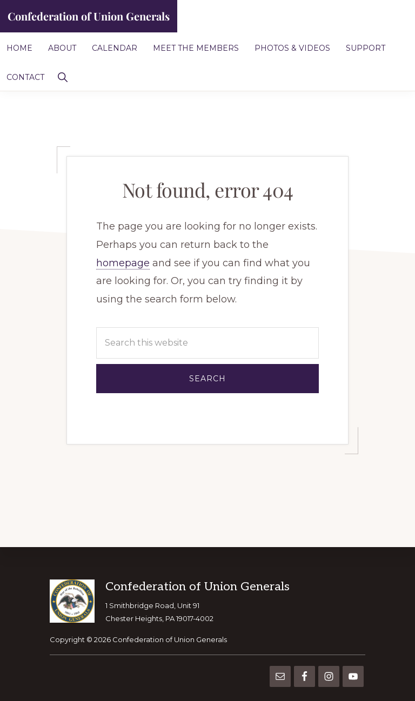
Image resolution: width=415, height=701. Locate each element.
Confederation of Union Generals (89, 16)
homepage (123, 263)
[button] (62, 76)
